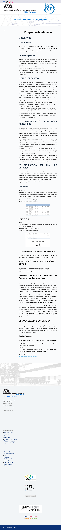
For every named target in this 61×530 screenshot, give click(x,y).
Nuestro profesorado (9, 453)
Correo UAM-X (7, 466)
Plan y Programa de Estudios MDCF (28, 356)
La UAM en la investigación (10, 439)
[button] (5, 31)
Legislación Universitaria (10, 442)
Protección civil (7, 457)
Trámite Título (7, 437)
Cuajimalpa (28, 518)
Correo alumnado (8, 464)
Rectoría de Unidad (8, 432)
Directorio (6, 460)
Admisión (6, 434)
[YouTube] (9, 2)
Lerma (31, 520)
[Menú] (57, 8)
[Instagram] (12, 2)
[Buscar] (57, 1)
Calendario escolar (8, 462)
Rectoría (26, 516)
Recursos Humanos (8, 451)
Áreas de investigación (9, 441)
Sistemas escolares (8, 435)
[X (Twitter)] (7, 2)
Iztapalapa (34, 518)
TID (5, 455)
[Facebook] (4, 2)
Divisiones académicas (9, 459)
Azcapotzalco (33, 516)
